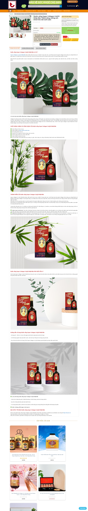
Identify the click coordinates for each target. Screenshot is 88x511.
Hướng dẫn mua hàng (28, 48)
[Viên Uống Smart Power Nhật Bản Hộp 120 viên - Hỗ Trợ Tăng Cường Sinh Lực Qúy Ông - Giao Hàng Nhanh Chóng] (18, 433)
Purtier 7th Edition (57, 10)
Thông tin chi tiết (15, 48)
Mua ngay (54, 44)
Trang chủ (11, 13)
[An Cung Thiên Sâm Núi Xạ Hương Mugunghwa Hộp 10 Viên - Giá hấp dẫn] (70, 433)
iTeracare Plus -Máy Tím (31, 10)
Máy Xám (49, 10)
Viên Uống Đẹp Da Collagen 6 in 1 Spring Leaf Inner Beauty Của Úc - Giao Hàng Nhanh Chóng (52, 444)
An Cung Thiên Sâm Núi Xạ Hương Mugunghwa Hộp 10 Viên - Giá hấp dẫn (70, 444)
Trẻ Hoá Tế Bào (66, 10)
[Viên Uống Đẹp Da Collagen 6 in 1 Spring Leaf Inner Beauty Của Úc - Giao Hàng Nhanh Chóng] (52, 433)
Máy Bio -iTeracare (42, 10)
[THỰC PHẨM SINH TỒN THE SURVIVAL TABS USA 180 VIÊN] (35, 433)
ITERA (14, 10)
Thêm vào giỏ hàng (45, 44)
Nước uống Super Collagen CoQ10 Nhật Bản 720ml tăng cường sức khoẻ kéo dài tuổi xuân (30, 13)
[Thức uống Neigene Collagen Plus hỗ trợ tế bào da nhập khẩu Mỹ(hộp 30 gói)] (18, 461)
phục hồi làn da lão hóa (24, 130)
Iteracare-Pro (20, 10)
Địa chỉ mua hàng (40, 48)
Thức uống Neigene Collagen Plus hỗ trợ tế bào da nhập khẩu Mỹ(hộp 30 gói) (18, 472)
